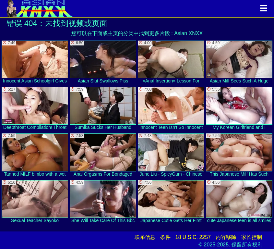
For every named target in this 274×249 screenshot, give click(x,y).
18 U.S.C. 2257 (193, 237)
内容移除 (226, 237)
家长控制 (251, 237)
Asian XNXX (188, 33)
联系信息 (145, 237)
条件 (165, 237)
